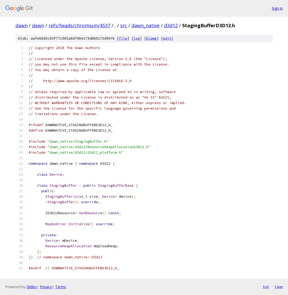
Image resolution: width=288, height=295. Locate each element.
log (137, 38)
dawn (21, 25)
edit (167, 38)
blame (151, 38)
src (123, 25)
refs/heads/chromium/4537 (79, 25)
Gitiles (32, 286)
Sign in (277, 8)
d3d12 (171, 25)
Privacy (46, 286)
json (278, 286)
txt (266, 286)
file (123, 38)
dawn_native (146, 25)
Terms (60, 286)
